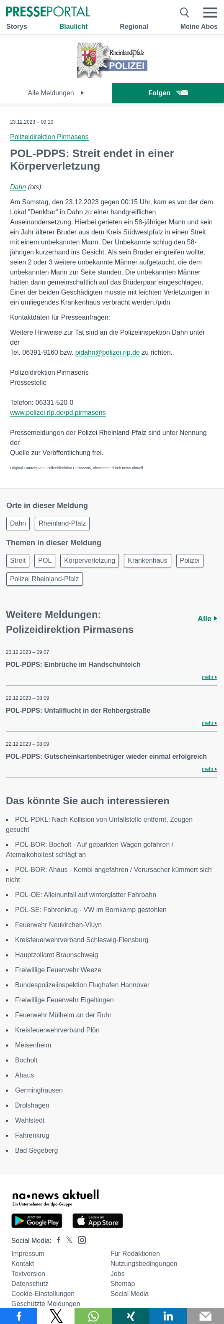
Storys (16, 26)
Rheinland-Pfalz (62, 523)
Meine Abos (199, 26)
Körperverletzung (89, 560)
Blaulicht (73, 26)
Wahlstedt (30, 1120)
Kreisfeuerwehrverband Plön (57, 1030)
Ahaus (24, 1075)
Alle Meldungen (56, 93)
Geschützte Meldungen (45, 1303)
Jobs (118, 1273)
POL (44, 560)
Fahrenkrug (32, 1135)
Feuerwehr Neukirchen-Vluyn (58, 924)
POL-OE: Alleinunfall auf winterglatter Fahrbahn (85, 894)
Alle (207, 619)
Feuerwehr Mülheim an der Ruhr (63, 1015)
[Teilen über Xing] (130, 1316)
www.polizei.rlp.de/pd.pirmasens (58, 412)
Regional (134, 26)
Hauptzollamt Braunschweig (56, 954)
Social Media (130, 1293)
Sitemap (123, 1283)
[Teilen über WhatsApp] (93, 1316)
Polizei (190, 560)
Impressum (27, 1253)
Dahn (18, 187)
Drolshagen (32, 1105)
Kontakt (22, 1263)
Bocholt (26, 1060)
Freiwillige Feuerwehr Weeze (58, 969)
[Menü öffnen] (210, 12)
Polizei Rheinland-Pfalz (44, 578)
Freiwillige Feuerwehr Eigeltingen (64, 1000)
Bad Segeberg (36, 1150)
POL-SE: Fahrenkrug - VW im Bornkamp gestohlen (91, 909)
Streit (18, 560)
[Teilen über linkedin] (168, 1316)
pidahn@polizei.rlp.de (107, 352)
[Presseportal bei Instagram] (79, 1239)
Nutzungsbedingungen (144, 1263)
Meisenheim (33, 1045)
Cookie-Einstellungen (43, 1293)
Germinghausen (39, 1090)
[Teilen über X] (56, 1316)
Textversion (28, 1273)
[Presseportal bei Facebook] (56, 1240)
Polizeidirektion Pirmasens (49, 136)
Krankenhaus (147, 560)
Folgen (168, 93)
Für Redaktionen (135, 1253)
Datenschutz (30, 1283)
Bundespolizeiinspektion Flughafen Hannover (82, 985)
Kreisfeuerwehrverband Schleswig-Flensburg (81, 939)
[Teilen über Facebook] (18, 1316)
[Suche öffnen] (185, 12)
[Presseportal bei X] (67, 1240)
